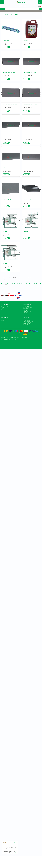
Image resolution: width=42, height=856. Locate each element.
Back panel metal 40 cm (8, 167)
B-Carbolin (25, 40)
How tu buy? (19, 337)
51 (24, 284)
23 (9, 283)
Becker (2, 308)
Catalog (2, 8)
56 (32, 284)
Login (2, 319)
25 (12, 283)
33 (26, 283)
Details (5, 46)
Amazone (2, 307)
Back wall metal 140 (7, 199)
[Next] (40, 283)
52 (26, 284)
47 (17, 284)
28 (17, 283)
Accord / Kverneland (4, 306)
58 (36, 284)
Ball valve (5, 231)
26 (14, 283)
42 (9, 284)
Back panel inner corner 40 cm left (10, 104)
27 (15, 283)
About (8, 337)
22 (7, 283)
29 (19, 283)
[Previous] (1, 283)
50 (22, 284)
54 (29, 284)
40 (5, 284)
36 (31, 283)
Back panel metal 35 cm (8, 136)
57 (34, 284)
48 (19, 284)
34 (27, 283)
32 (24, 283)
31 (22, 283)
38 (34, 283)
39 (36, 283)
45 (14, 284)
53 (27, 284)
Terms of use (3, 337)
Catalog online (24, 337)
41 (7, 284)
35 (29, 283)
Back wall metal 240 (27, 199)
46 (15, 284)
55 (31, 284)
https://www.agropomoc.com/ (21, 1)
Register (2, 320)
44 (12, 284)
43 (10, 284)
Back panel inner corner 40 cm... (30, 104)
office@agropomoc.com (29, 321)
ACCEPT (14, 842)
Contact (11, 337)
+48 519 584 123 (21, 6)
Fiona (2, 309)
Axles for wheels (6, 40)
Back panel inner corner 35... (9, 72)
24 (10, 283)
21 (5, 283)
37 (32, 283)
